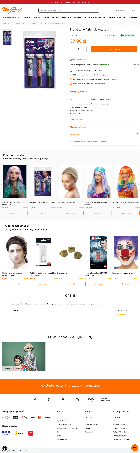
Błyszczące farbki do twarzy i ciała (42, 202)
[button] (4, 448)
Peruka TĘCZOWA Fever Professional (10, 203)
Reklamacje (89, 432)
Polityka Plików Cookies (121, 432)
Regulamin (116, 417)
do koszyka (114, 49)
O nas (59, 417)
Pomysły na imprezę (64, 425)
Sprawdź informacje (110, 79)
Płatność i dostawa (91, 425)
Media (59, 436)
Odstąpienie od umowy (121, 421)
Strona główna (8, 23)
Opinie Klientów (62, 421)
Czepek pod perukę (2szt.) (67, 202)
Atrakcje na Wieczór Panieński (67, 428)
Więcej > (132, 226)
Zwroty (87, 428)
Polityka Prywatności (120, 428)
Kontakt (87, 421)
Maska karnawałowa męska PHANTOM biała (12, 274)
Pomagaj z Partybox (119, 436)
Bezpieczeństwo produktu (121, 439)
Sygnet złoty (62, 273)
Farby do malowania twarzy (123, 273)
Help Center (89, 417)
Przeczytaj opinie (102, 75)
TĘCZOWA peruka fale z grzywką (126, 202)
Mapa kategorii (62, 439)
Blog (58, 432)
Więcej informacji (75, 113)
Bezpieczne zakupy (119, 425)
